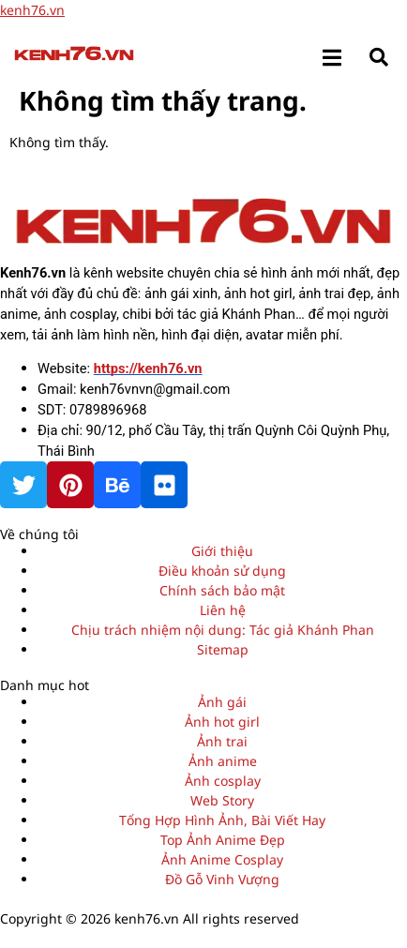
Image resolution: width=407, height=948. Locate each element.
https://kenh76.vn (148, 368)
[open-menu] (332, 56)
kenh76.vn (32, 10)
